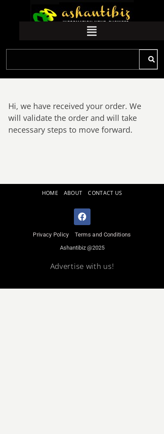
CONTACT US (105, 193)
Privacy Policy (51, 234)
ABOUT (73, 193)
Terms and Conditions (103, 234)
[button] (92, 30)
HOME (50, 193)
